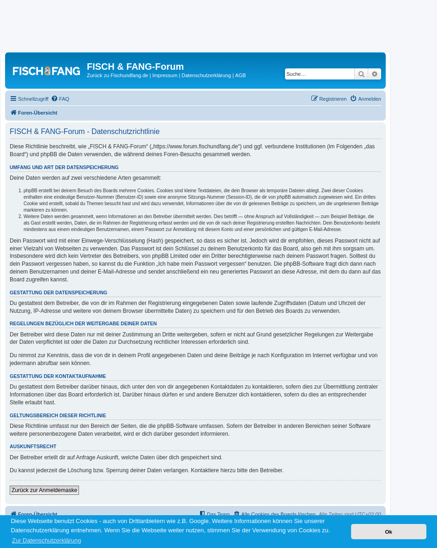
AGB (240, 75)
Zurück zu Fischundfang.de (117, 75)
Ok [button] (388, 532)
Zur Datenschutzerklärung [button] (46, 540)
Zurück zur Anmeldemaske (44, 490)
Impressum (164, 75)
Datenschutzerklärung (206, 75)
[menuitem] (60, 98)
